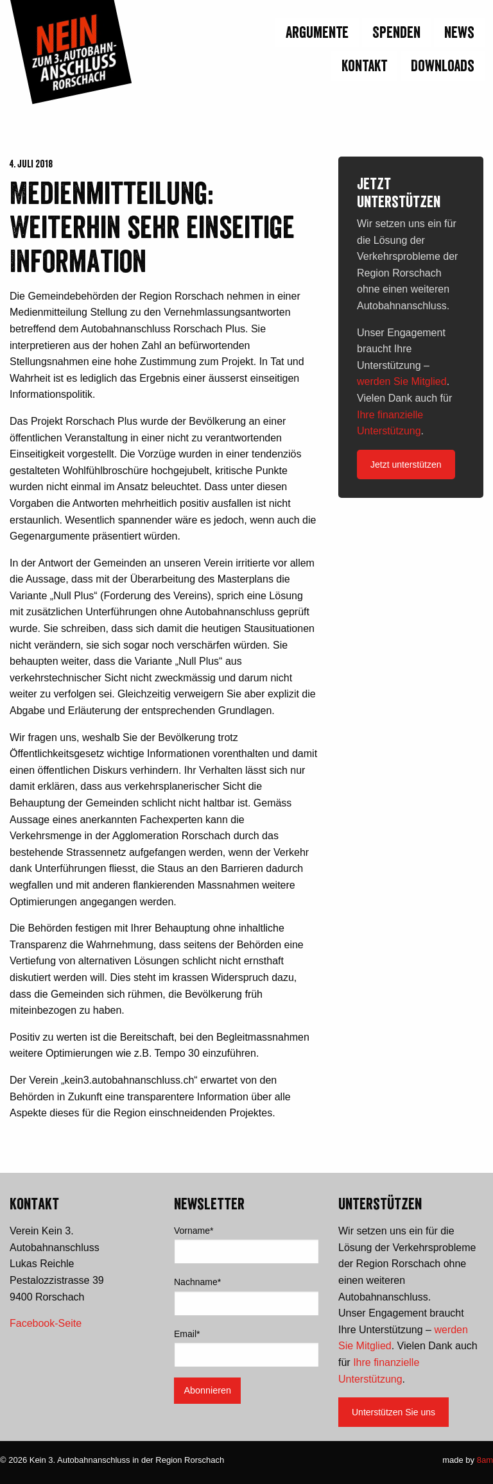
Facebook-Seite (46, 1323)
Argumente (317, 32)
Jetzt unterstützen (406, 464)
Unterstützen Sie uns (393, 1412)
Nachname (197, 1282)
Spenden (396, 32)
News (459, 32)
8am (485, 1460)
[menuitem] (458, 34)
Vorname (194, 1230)
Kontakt (364, 65)
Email (187, 1334)
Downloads (442, 65)
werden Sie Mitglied (402, 381)
